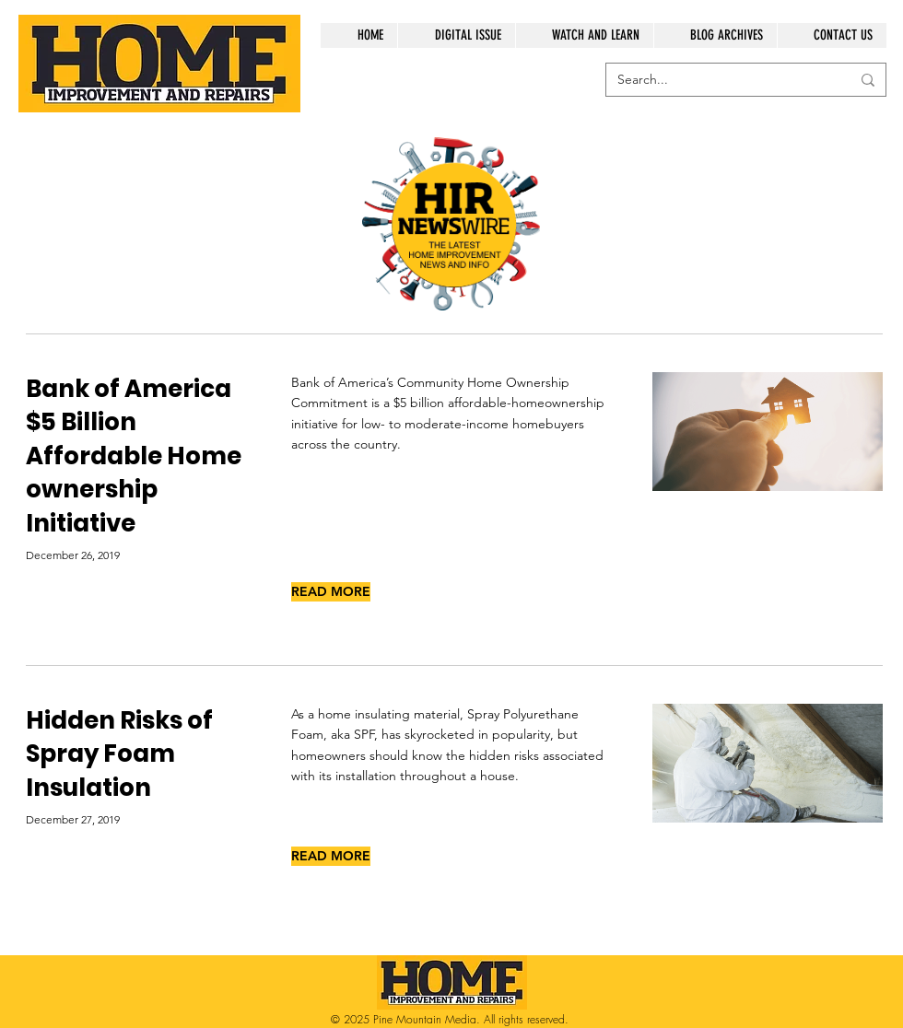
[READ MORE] (330, 592)
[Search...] (720, 80)
